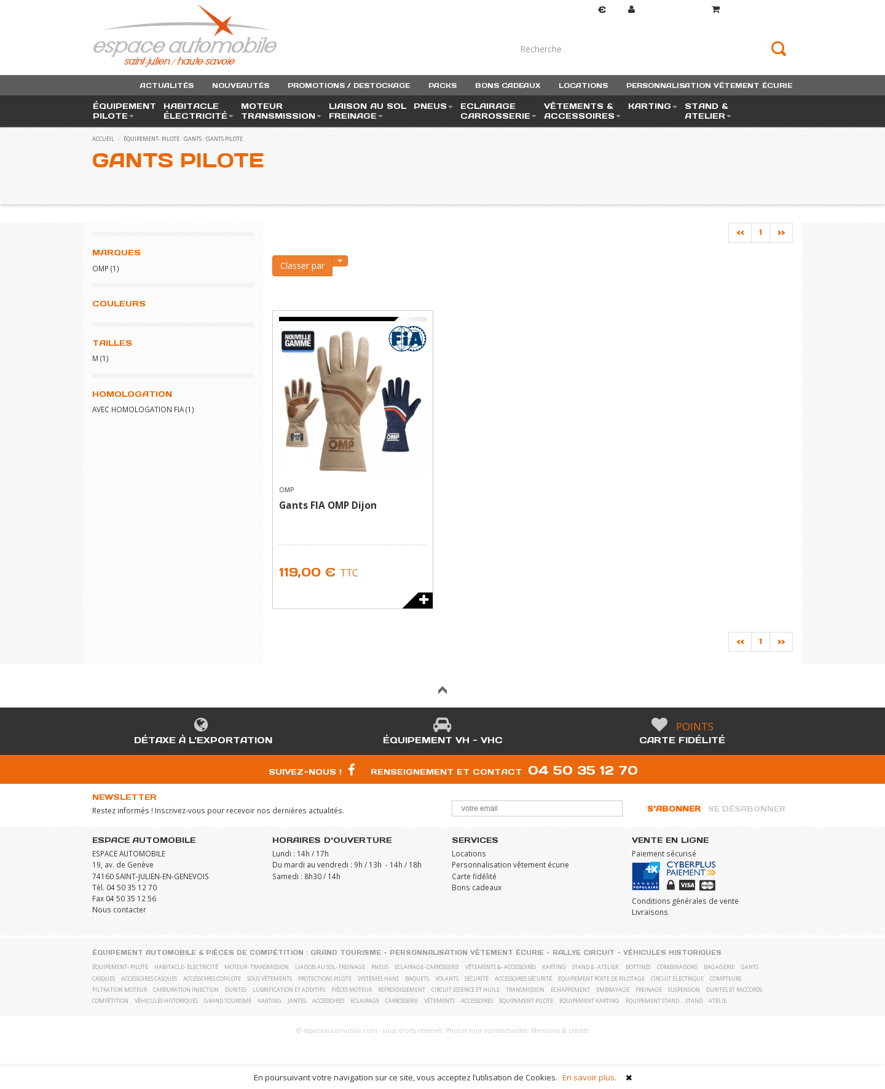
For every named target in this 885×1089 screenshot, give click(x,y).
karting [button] (652, 106)
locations (583, 85)
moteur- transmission (256, 967)
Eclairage (364, 1001)
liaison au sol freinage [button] (367, 111)
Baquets (417, 979)
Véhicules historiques (672, 953)
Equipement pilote (526, 1001)
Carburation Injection (186, 990)
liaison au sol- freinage (330, 967)
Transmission (525, 990)
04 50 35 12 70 (583, 770)
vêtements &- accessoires (500, 967)
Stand (693, 1001)
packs (442, 85)
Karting (269, 1001)
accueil (103, 139)
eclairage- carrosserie (427, 967)
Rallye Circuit (584, 953)
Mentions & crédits (560, 1030)
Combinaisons (677, 967)
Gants (193, 139)
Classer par (302, 265)
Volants (446, 979)
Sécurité (477, 979)
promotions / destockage (349, 85)
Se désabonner (746, 808)
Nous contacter (119, 909)
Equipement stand (652, 1001)
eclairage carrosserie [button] (498, 111)
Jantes (297, 1001)
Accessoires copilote (212, 979)
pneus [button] (433, 106)
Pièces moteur (351, 990)
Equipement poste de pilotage (601, 979)
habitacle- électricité (186, 967)
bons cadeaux (507, 85)
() (752, 9)
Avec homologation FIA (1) (143, 409)
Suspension (684, 990)
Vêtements (439, 1001)
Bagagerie (719, 967)
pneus (379, 967)
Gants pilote (224, 139)
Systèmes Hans (378, 979)
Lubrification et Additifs (289, 990)
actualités (167, 85)
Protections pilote (325, 979)
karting (554, 967)
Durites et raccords (734, 990)
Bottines (638, 967)
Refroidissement (401, 990)
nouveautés (240, 85)
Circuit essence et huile (465, 990)
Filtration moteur (119, 990)
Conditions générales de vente (685, 901)
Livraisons (650, 912)
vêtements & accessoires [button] (582, 111)
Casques (103, 979)
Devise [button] (590, 10)
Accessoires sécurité (523, 979)
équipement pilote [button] (124, 111)
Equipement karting (589, 1001)
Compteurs (725, 979)
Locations (469, 853)
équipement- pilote (151, 139)
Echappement (570, 990)
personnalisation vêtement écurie (709, 85)
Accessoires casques (149, 979)
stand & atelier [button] (708, 111)
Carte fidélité (682, 740)
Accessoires (328, 1001)
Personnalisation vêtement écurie (510, 864)
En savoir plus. (589, 1077)
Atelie (717, 1001)
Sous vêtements (269, 979)
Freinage (648, 990)
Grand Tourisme (345, 953)
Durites (235, 990)
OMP (100, 268)
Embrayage (612, 990)
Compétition (110, 1001)
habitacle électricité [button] (198, 111)
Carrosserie (401, 1001)
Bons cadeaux (477, 887)
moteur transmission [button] (281, 111)
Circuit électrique (677, 979)
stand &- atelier (595, 967)
